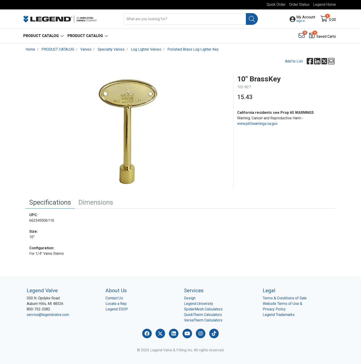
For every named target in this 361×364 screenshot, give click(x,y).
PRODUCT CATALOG (57, 49)
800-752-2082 (38, 309)
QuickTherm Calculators (203, 314)
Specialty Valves (111, 49)
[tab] (50, 203)
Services (194, 290)
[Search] (252, 19)
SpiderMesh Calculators (203, 309)
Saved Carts (326, 36)
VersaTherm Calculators (203, 320)
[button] (305, 19)
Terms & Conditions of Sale (285, 298)
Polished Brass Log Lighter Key (193, 49)
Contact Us (114, 298)
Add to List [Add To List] (294, 61)
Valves (85, 49)
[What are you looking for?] (184, 19)
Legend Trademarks (279, 314)
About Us (116, 290)
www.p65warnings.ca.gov (257, 123)
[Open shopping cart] (324, 19)
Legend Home (324, 4)
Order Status (299, 4)
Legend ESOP (116, 309)
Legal (269, 290)
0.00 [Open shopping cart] (332, 19)
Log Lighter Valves (146, 49)
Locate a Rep (116, 303)
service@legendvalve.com (48, 314)
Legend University (198, 303)
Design (189, 298)
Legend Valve (42, 290)
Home (30, 49)
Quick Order (276, 4)
